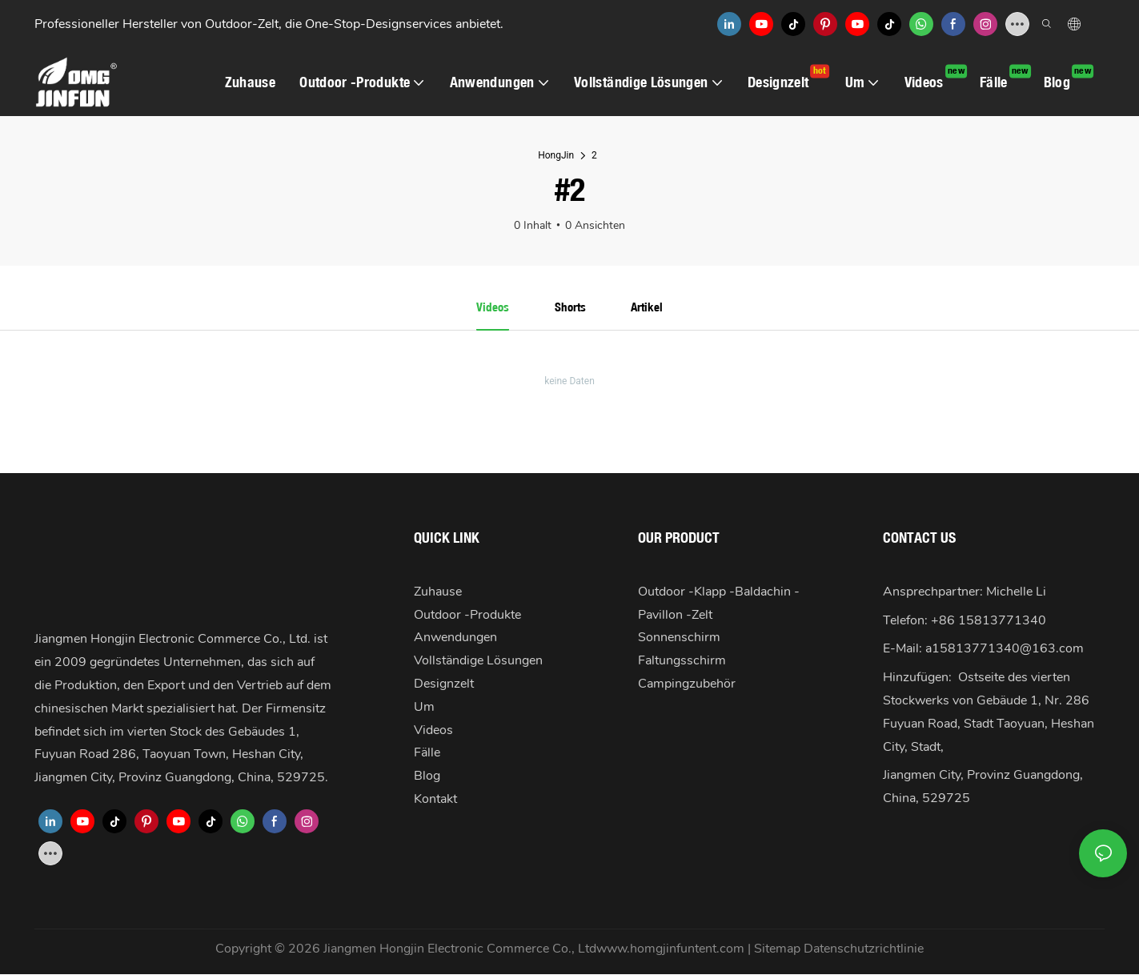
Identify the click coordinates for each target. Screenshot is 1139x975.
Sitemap (779, 949)
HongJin (556, 155)
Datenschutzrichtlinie (864, 949)
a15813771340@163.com (1004, 649)
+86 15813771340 (988, 621)
